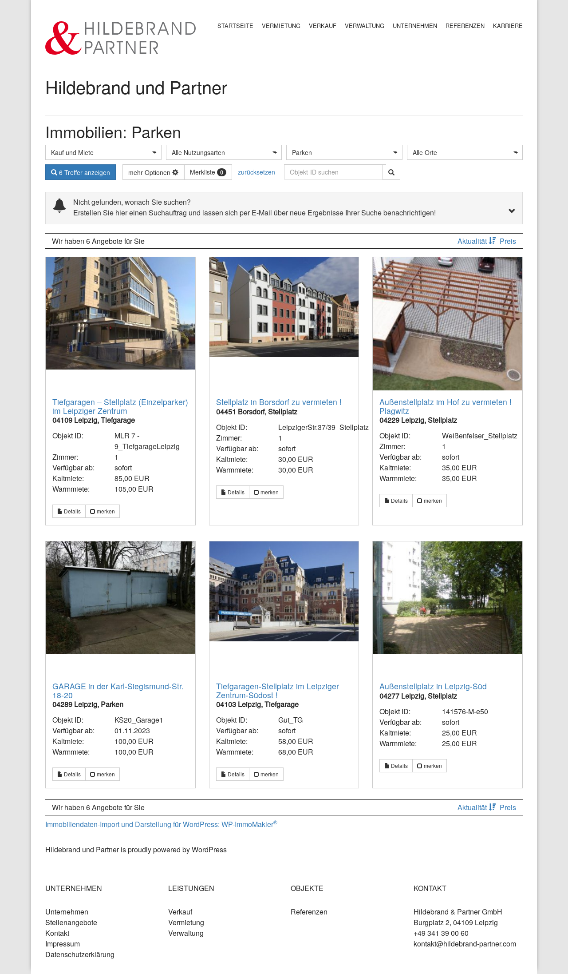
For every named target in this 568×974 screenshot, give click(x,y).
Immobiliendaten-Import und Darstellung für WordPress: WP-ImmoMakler (161, 824)
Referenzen (465, 25)
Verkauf (322, 25)
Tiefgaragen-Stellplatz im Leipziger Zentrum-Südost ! (277, 690)
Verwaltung (364, 25)
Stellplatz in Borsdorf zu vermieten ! (279, 401)
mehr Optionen (153, 172)
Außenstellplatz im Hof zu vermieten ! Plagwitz (445, 406)
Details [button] (69, 511)
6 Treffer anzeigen (80, 172)
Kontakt (57, 933)
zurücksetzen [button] (256, 171)
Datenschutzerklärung (79, 954)
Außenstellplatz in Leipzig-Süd (433, 686)
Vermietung (281, 25)
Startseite (235, 25)
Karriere (508, 25)
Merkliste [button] (208, 171)
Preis (508, 241)
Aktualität (477, 241)
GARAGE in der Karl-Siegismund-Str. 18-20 (118, 690)
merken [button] (102, 511)
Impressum (62, 943)
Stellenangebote (71, 922)
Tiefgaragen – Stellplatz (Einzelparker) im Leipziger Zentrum (120, 406)
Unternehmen (415, 25)
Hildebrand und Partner (136, 86)
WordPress (209, 849)
